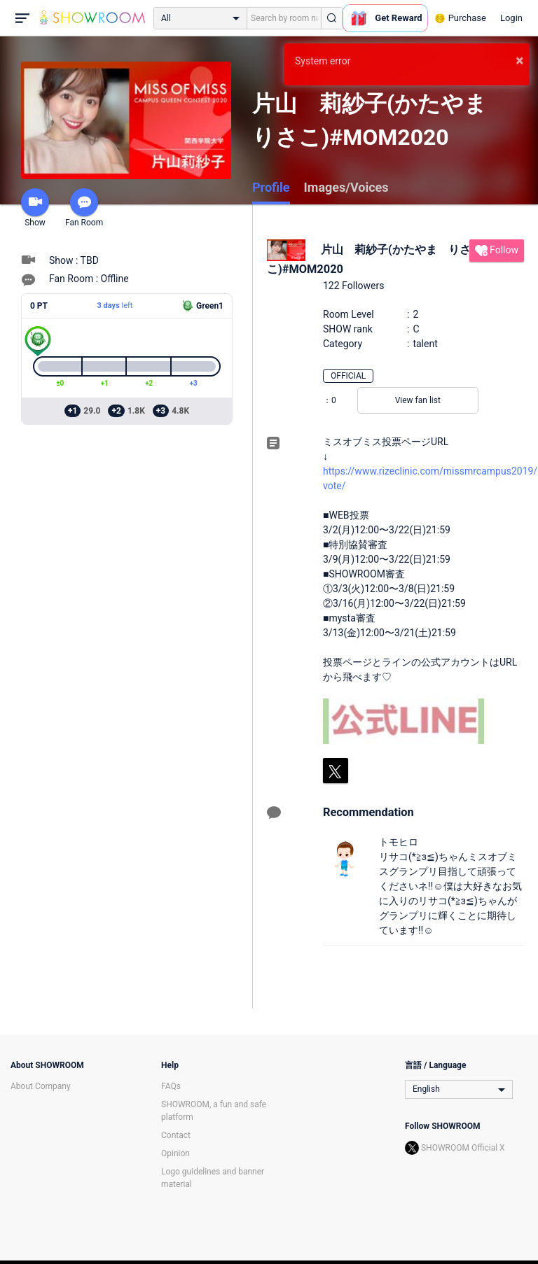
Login (511, 18)
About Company (41, 1086)
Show (35, 207)
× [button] (519, 60)
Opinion (175, 1153)
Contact (176, 1135)
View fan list (418, 400)
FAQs (171, 1086)
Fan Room (84, 207)
